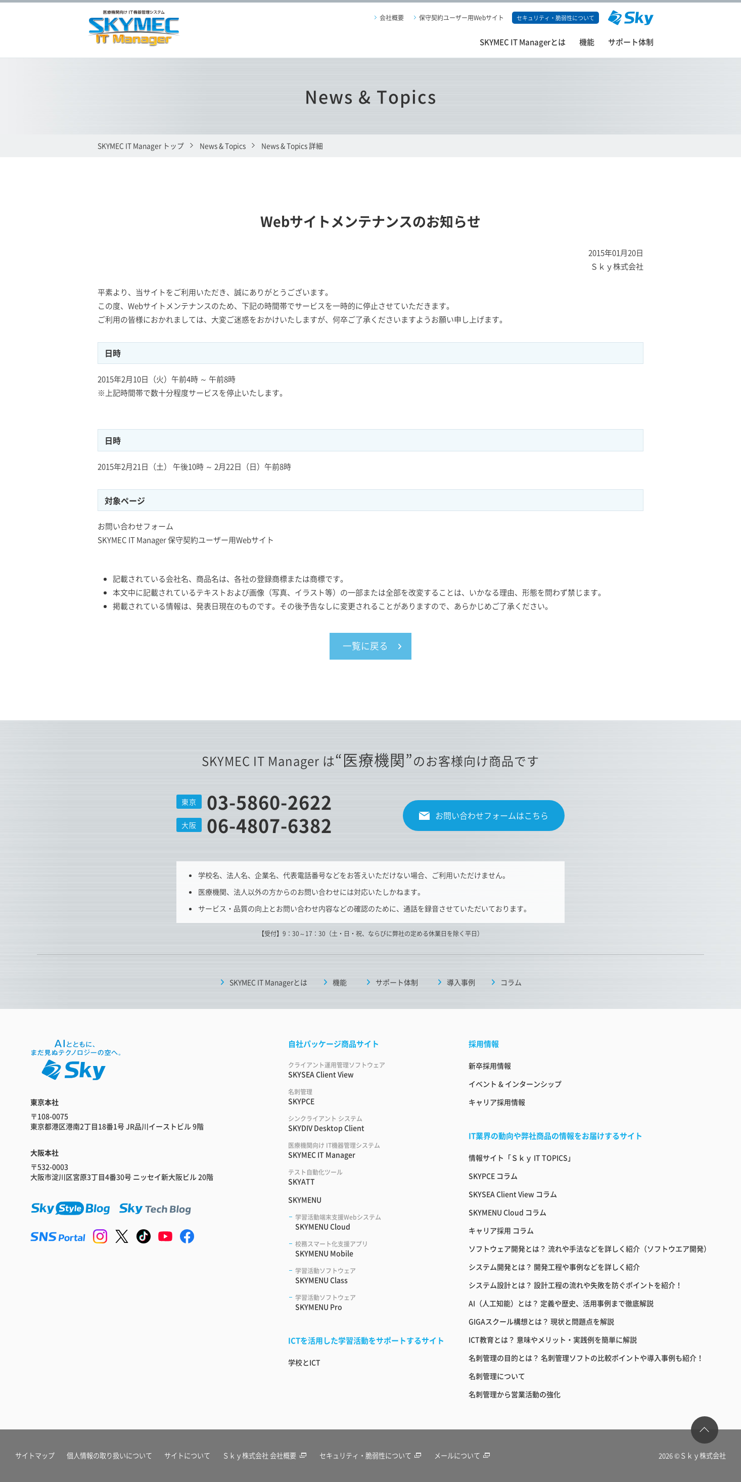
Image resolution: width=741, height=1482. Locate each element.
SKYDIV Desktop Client (366, 1124)
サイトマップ (35, 1456)
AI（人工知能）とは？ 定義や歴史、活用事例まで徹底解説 (561, 1304)
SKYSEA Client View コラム (513, 1194)
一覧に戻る (365, 646)
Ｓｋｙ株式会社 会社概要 (267, 1456)
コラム (511, 983)
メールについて (467, 1456)
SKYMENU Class (369, 1276)
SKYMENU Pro (369, 1302)
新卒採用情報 (490, 1066)
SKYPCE (366, 1097)
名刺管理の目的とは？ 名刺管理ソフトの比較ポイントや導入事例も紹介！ (586, 1358)
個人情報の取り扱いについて (110, 1456)
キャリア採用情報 (497, 1102)
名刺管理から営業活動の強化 (515, 1395)
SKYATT (366, 1177)
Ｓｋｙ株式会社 (703, 1456)
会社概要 (392, 17)
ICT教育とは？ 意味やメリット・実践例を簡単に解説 (553, 1340)
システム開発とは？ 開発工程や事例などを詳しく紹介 (554, 1267)
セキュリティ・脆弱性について (374, 1456)
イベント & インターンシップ (515, 1084)
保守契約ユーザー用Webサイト (461, 17)
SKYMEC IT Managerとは (523, 41)
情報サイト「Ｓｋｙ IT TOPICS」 (522, 1158)
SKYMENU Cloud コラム (507, 1213)
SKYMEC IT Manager (366, 1150)
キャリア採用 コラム (501, 1231)
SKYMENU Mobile (369, 1249)
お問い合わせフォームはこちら (491, 816)
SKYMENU (304, 1200)
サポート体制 (631, 41)
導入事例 (461, 983)
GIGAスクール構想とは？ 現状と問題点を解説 (541, 1322)
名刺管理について (497, 1376)
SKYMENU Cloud (369, 1222)
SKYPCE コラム (493, 1176)
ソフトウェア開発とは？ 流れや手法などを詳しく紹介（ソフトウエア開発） (590, 1249)
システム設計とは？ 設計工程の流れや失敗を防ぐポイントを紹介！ (575, 1285)
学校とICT (304, 1363)
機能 (586, 41)
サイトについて (189, 1456)
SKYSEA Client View (366, 1070)
